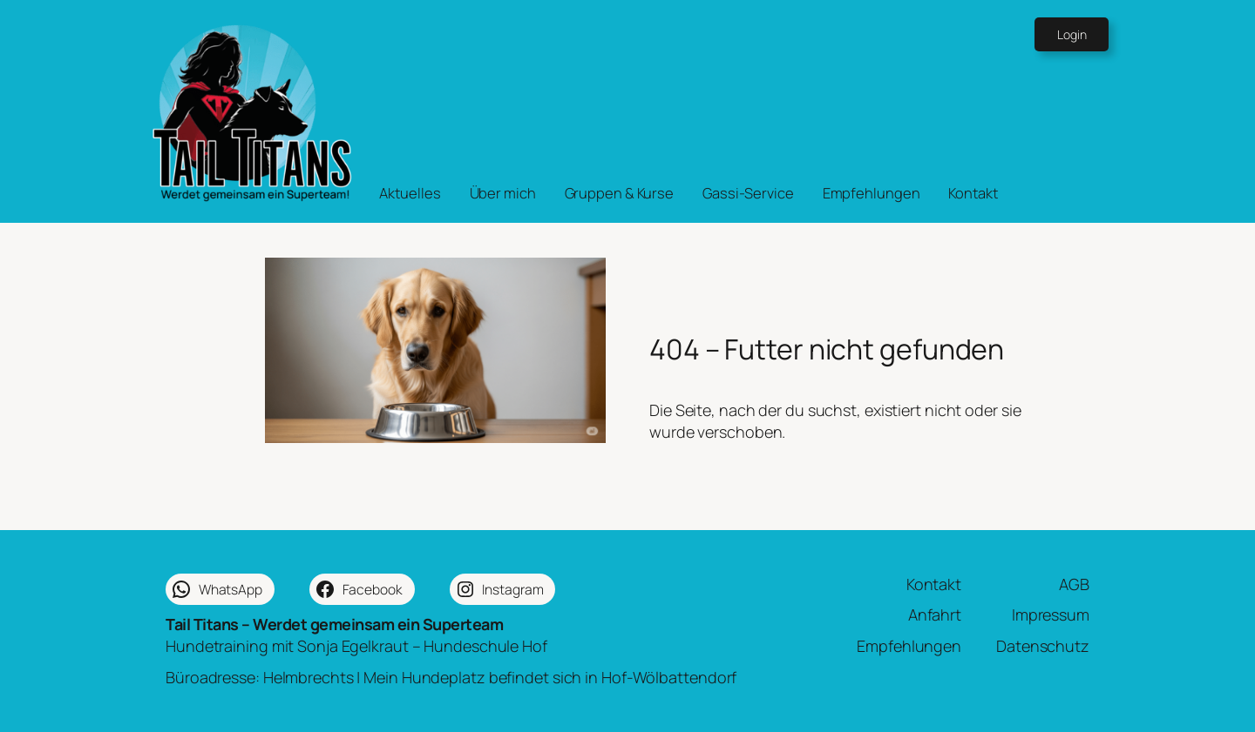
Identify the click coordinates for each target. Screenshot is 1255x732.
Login (1072, 34)
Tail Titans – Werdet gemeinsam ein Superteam (334, 624)
